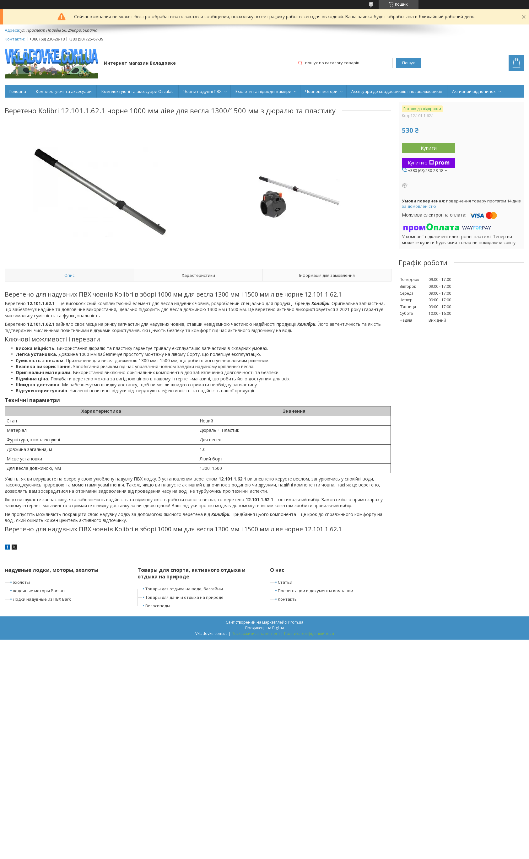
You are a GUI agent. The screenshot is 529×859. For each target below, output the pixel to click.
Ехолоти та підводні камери (263, 91)
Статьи (285, 582)
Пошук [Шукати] (408, 63)
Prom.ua (295, 622)
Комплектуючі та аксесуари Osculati (137, 91)
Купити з (429, 162)
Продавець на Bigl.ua (264, 628)
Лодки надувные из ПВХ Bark (42, 599)
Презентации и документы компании (315, 590)
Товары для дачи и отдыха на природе (184, 597)
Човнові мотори (321, 91)
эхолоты (21, 582)
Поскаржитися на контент (256, 633)
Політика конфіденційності (309, 633)
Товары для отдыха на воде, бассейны (184, 589)
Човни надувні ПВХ (202, 91)
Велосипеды (157, 606)
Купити (429, 148)
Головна (17, 91)
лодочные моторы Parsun (39, 590)
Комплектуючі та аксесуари (64, 91)
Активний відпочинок (474, 91)
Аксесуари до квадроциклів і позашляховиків (396, 91)
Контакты (288, 599)
